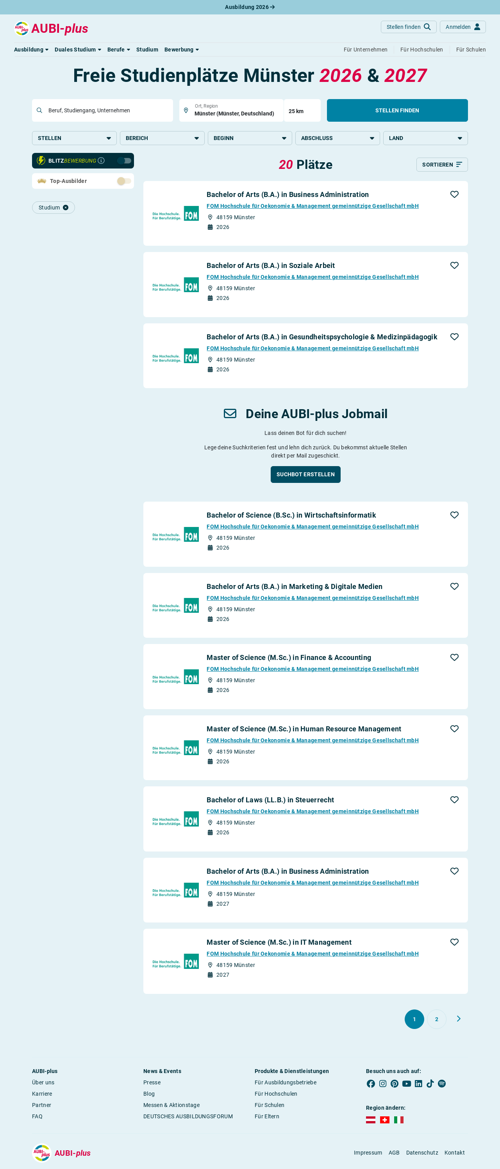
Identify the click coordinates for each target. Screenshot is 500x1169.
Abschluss (337, 138)
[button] (31, 49)
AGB (394, 1152)
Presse (152, 1082)
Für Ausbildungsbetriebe (285, 1082)
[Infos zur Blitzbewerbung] (101, 161)
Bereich (162, 138)
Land (425, 138)
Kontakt (455, 1152)
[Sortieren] (442, 165)
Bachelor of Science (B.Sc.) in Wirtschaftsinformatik (291, 515)
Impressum (368, 1152)
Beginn (250, 138)
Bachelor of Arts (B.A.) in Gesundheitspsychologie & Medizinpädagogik (322, 337)
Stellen (74, 138)
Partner (41, 1105)
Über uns (43, 1082)
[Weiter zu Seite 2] (458, 1018)
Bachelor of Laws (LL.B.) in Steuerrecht (270, 800)
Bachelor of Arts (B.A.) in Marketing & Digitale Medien (294, 586)
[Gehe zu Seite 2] (436, 1019)
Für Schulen (269, 1105)
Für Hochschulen (276, 1094)
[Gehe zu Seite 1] (414, 1019)
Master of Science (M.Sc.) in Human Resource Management (304, 729)
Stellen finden (397, 110)
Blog (149, 1094)
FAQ (37, 1116)
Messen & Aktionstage (171, 1105)
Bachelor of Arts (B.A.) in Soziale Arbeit (271, 265)
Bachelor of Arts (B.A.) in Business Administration (288, 194)
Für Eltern (267, 1116)
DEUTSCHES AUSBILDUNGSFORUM (188, 1116)
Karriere (42, 1094)
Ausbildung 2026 (250, 7)
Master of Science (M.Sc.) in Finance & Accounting (289, 657)
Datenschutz (422, 1152)
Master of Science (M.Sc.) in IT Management (279, 942)
